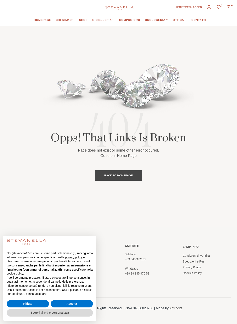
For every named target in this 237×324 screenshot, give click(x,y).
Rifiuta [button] (27, 303)
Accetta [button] (72, 303)
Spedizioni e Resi (194, 261)
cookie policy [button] (15, 273)
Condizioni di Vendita (196, 255)
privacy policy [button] (74, 257)
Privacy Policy (192, 267)
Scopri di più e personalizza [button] (50, 312)
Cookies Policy (192, 273)
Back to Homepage (118, 175)
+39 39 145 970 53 (137, 273)
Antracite (175, 308)
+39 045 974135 (135, 259)
